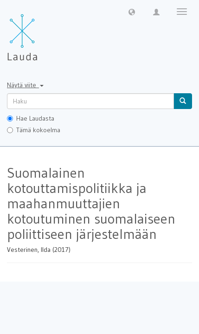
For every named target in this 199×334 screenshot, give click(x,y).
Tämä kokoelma (33, 130)
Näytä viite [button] (25, 85)
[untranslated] (90, 101)
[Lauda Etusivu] (41, 32)
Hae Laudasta (30, 118)
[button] (131, 11)
